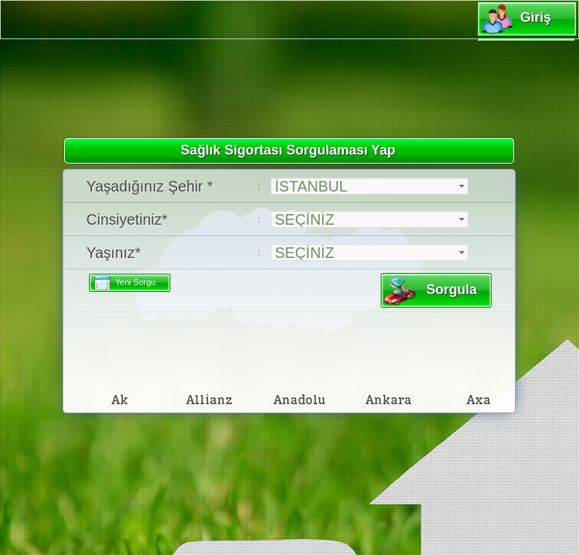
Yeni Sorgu (130, 283)
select (461, 186)
